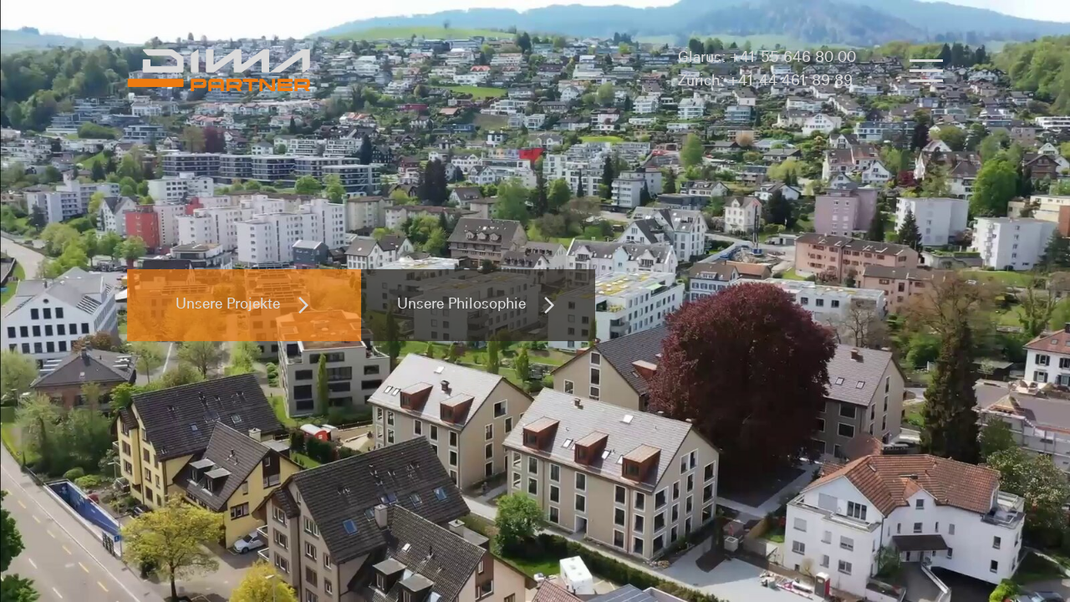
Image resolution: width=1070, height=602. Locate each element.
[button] (926, 70)
